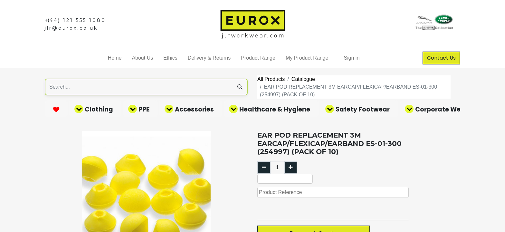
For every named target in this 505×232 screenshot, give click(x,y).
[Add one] (290, 167)
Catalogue (303, 79)
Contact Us (441, 58)
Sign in (351, 58)
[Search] (240, 87)
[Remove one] (264, 167)
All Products (271, 79)
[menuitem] (115, 58)
